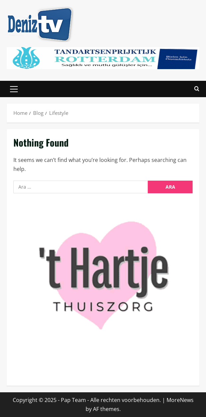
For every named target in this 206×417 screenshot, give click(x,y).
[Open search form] (196, 89)
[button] (14, 89)
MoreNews (180, 400)
